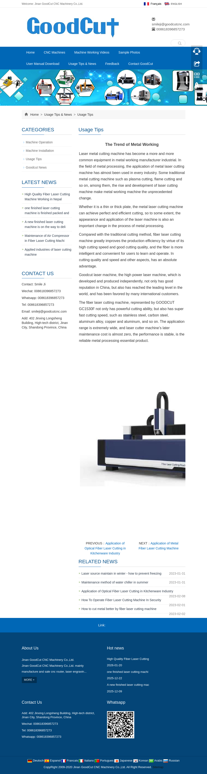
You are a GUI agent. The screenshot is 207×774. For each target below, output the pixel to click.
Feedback (112, 64)
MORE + (29, 679)
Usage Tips (84, 114)
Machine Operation (39, 142)
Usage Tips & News (82, 64)
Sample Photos (129, 52)
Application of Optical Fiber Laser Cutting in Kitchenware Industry (105, 548)
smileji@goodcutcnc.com (171, 24)
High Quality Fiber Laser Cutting (128, 659)
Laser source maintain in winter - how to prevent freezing (122, 573)
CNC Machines (54, 52)
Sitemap (157, 767)
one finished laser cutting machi (127, 672)
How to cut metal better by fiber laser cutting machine (119, 609)
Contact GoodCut (140, 64)
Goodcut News (36, 167)
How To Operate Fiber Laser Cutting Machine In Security (121, 600)
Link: (101, 625)
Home (30, 52)
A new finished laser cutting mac (128, 684)
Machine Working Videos (91, 52)
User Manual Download (43, 64)
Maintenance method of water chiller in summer (115, 582)
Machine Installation (40, 150)
